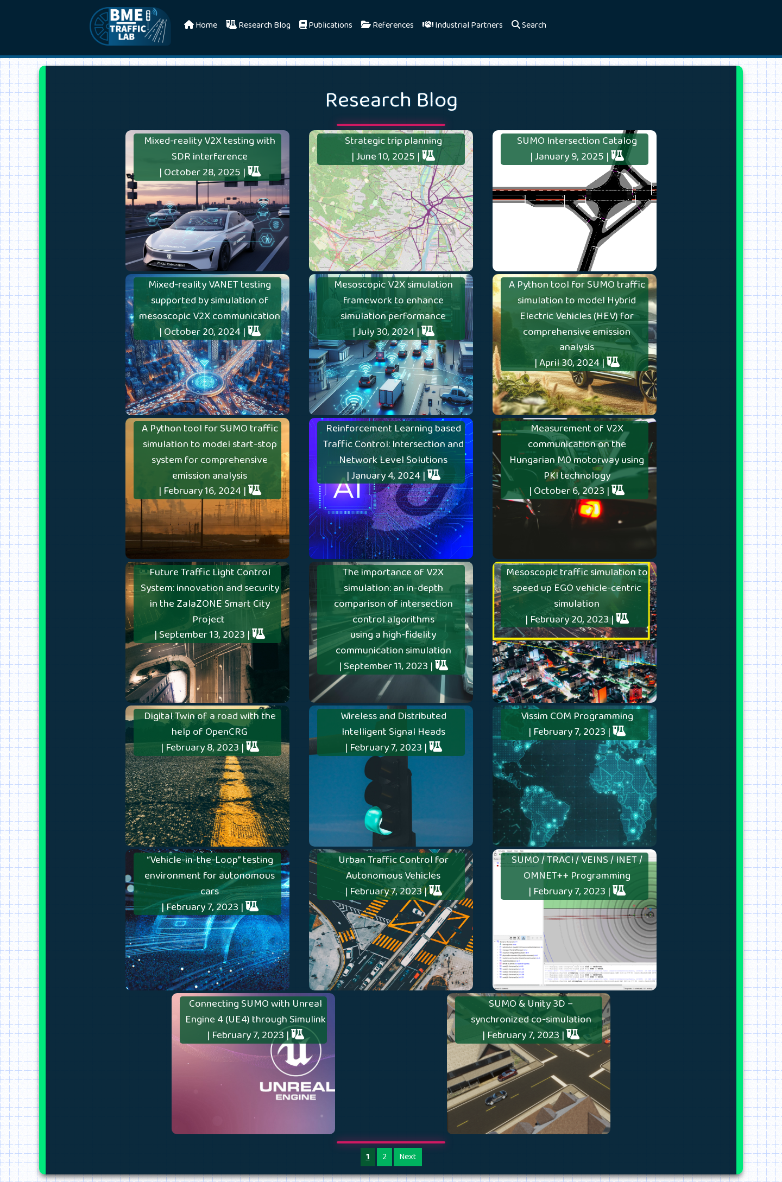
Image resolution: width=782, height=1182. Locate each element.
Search (529, 25)
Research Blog (258, 25)
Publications (325, 25)
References (387, 25)
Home (200, 25)
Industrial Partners (462, 25)
